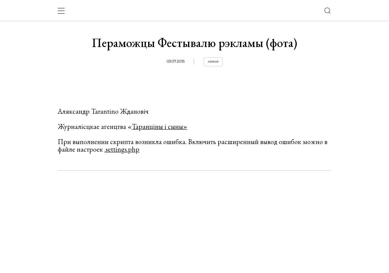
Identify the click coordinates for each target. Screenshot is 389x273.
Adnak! (213, 61)
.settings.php (121, 149)
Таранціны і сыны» (159, 126)
